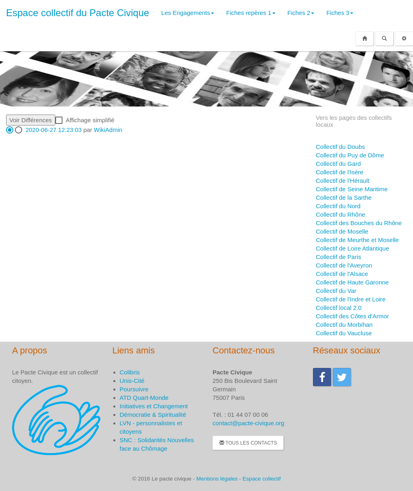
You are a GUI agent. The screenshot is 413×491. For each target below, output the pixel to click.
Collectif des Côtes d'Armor (352, 316)
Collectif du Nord (338, 206)
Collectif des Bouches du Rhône (359, 222)
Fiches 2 (301, 12)
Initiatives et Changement (154, 406)
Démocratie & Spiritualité (153, 414)
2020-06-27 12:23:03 (53, 129)
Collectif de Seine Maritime (352, 189)
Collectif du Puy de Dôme (350, 155)
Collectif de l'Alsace (342, 273)
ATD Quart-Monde (144, 397)
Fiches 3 (339, 12)
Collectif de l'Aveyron (344, 265)
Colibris (130, 372)
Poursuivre (134, 389)
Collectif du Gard (338, 163)
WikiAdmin (108, 129)
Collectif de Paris (338, 256)
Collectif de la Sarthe (343, 197)
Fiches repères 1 (250, 12)
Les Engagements (187, 12)
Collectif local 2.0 (338, 307)
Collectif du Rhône (340, 214)
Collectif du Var (336, 290)
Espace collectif (261, 479)
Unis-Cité (132, 380)
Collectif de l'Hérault (342, 180)
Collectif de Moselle (342, 231)
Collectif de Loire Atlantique (352, 248)
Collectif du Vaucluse (344, 333)
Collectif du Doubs (340, 146)
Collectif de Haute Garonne (352, 282)
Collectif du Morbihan (344, 324)
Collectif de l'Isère (339, 172)
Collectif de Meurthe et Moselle (357, 239)
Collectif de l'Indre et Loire (351, 299)
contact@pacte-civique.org (248, 423)
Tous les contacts (248, 443)
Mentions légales (217, 479)
